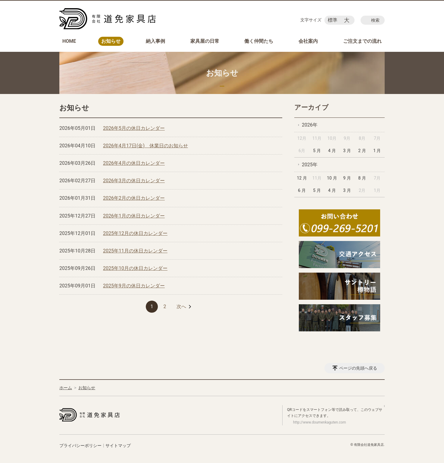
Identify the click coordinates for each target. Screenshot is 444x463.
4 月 (332, 150)
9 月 (347, 178)
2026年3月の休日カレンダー (134, 180)
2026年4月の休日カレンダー (134, 163)
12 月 (302, 178)
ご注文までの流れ (362, 41)
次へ (181, 306)
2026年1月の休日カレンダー (134, 216)
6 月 (301, 190)
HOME (69, 41)
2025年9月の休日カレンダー (134, 286)
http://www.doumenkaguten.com (319, 422)
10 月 (332, 178)
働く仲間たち (258, 41)
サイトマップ (118, 445)
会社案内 (308, 41)
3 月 (347, 150)
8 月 (362, 178)
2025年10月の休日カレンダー (135, 268)
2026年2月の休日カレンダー (134, 198)
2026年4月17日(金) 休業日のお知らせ (145, 146)
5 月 (316, 150)
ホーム (65, 387)
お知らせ (110, 41)
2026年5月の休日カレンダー (134, 128)
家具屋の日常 (204, 41)
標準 (332, 20)
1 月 (377, 150)
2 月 (362, 150)
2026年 (309, 125)
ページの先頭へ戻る (358, 368)
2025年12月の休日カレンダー (135, 233)
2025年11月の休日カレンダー (135, 251)
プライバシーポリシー (80, 445)
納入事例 (155, 41)
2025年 (309, 164)
